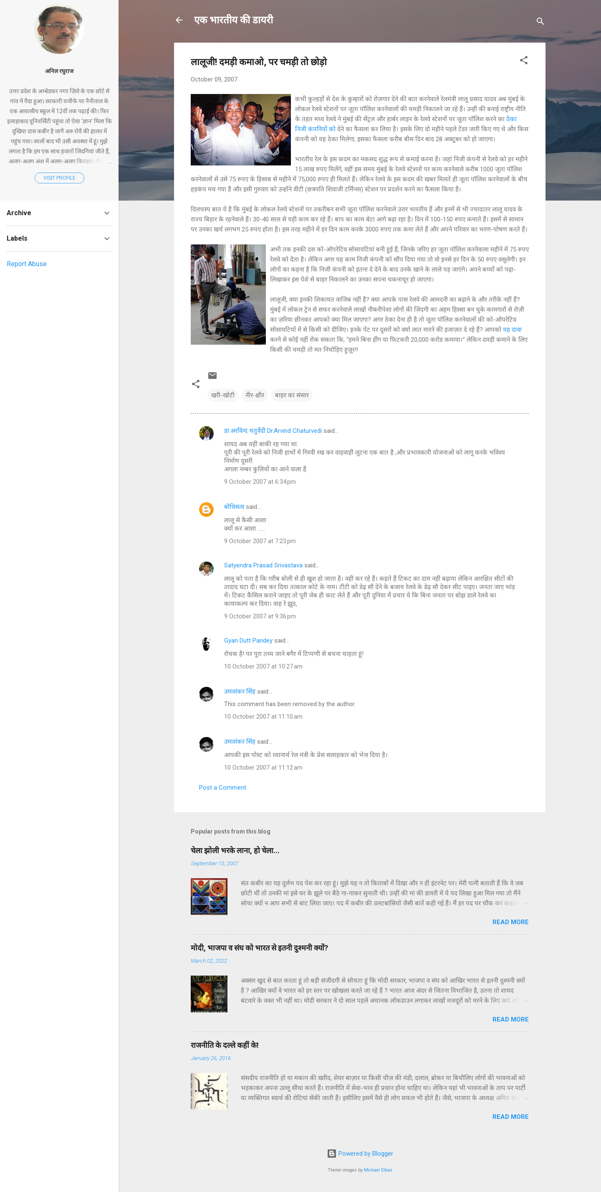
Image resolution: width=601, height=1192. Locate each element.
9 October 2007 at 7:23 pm (260, 541)
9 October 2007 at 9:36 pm (260, 616)
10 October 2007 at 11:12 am (263, 767)
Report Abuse (27, 264)
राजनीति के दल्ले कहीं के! (225, 1045)
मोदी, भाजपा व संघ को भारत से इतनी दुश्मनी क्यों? (259, 947)
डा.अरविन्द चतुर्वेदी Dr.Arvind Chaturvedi (273, 431)
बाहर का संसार (292, 395)
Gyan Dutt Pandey (248, 640)
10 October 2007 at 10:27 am (263, 666)
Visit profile (59, 178)
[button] (524, 61)
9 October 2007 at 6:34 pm (260, 481)
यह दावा (512, 329)
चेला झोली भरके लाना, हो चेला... (235, 850)
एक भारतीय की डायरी (233, 20)
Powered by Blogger (360, 1153)
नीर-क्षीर (254, 395)
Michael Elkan (378, 1170)
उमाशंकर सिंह (239, 691)
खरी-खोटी (223, 395)
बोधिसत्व (234, 507)
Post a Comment (222, 787)
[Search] (540, 23)
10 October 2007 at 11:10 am (263, 716)
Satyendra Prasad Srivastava (263, 565)
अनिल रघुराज (59, 71)
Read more (510, 922)
